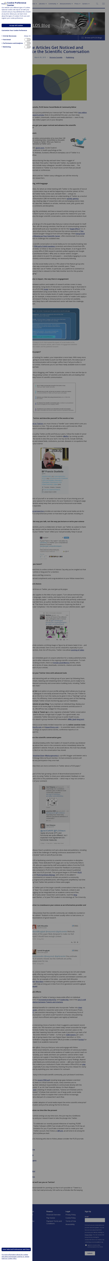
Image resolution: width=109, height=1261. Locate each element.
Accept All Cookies (16, 25)
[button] (9, 36)
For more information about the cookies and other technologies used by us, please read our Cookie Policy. (15, 1256)
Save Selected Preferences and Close (16, 1249)
